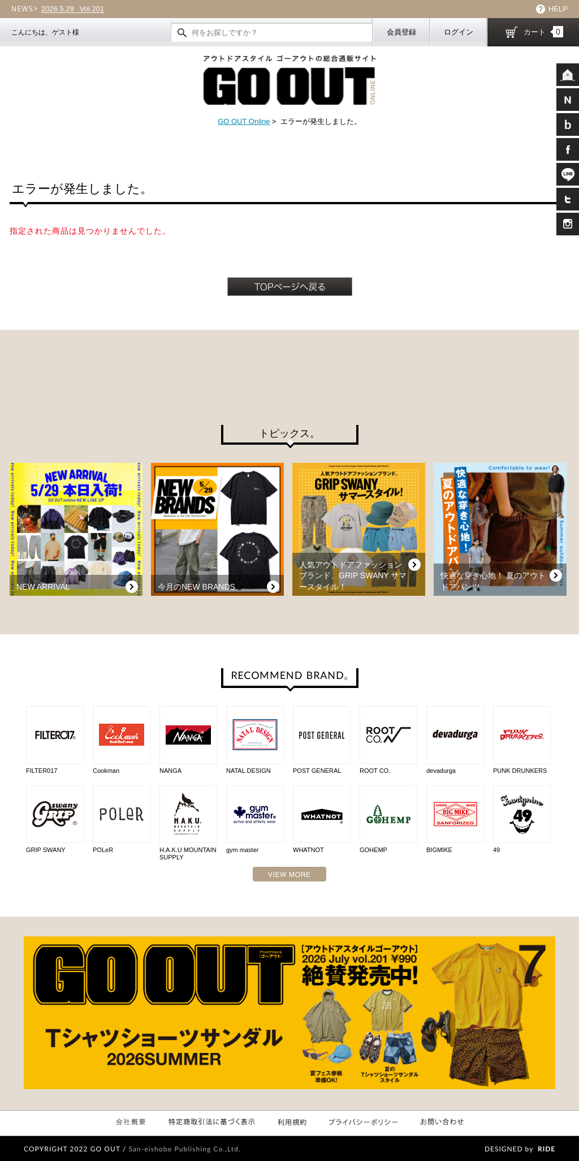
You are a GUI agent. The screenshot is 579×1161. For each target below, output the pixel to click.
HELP (558, 9)
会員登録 (401, 32)
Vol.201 (72, 9)
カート (543, 31)
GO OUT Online (244, 121)
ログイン (458, 32)
